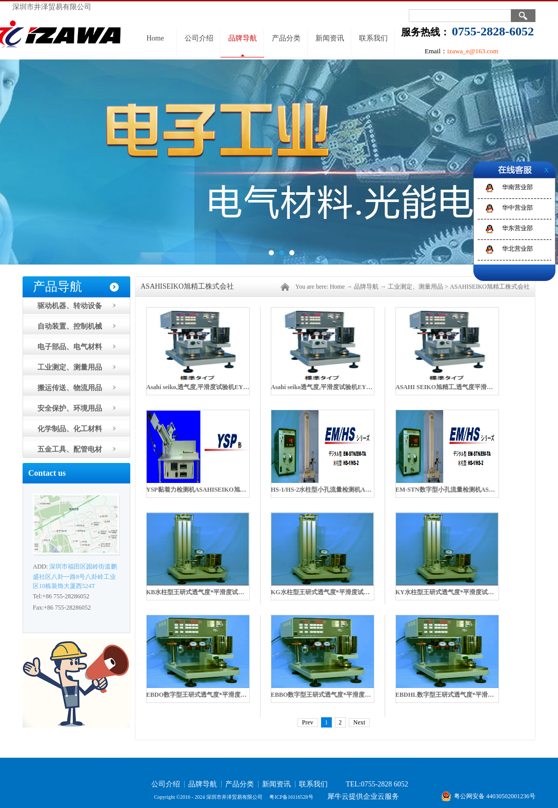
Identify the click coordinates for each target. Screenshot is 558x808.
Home (155, 38)
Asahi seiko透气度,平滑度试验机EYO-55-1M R (333, 387)
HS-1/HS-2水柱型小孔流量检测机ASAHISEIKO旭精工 (344, 489)
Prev (307, 722)
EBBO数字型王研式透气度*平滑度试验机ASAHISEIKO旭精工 (356, 694)
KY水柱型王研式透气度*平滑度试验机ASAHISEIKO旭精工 (476, 592)
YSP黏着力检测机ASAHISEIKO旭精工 (199, 489)
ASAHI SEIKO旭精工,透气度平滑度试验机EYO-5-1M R (471, 387)
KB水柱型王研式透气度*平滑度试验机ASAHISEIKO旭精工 (227, 592)
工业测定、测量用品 (415, 286)
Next (359, 722)
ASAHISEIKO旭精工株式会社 (490, 286)
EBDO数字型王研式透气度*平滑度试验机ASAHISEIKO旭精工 (231, 694)
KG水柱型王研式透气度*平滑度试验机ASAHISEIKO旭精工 (352, 592)
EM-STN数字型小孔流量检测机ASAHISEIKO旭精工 (467, 489)
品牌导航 (366, 286)
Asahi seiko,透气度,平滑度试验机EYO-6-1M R (208, 387)
